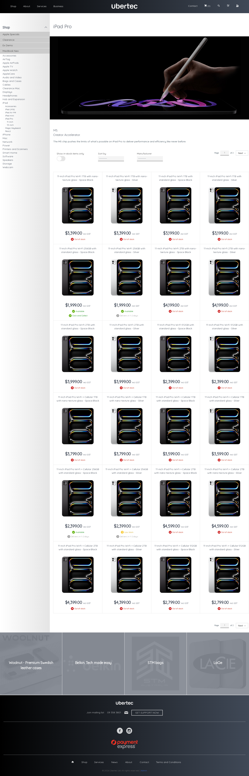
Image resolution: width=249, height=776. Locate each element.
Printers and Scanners (15, 149)
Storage (7, 163)
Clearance (8, 39)
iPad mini (9, 115)
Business (58, 6)
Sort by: (102, 153)
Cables (7, 84)
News (114, 762)
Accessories (9, 55)
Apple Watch (10, 70)
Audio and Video (12, 77)
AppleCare (9, 73)
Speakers (8, 160)
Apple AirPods (11, 62)
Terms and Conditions (168, 762)
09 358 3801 (114, 712)
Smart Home (10, 152)
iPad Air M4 (10, 112)
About (26, 6)
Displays (7, 91)
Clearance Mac (11, 88)
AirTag (6, 59)
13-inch (10, 125)
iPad (5, 102)
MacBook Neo (11, 50)
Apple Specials (11, 34)
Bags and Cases (12, 81)
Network (7, 141)
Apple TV (8, 66)
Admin (144, 770)
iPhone (6, 134)
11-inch (10, 122)
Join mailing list (95, 712)
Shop (13, 6)
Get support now (147, 712)
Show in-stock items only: (70, 153)
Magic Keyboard (13, 128)
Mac (5, 138)
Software (8, 156)
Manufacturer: (144, 153)
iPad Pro (9, 118)
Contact (192, 5)
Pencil (8, 131)
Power (6, 145)
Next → (242, 153)
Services (42, 6)
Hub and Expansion (14, 99)
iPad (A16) (10, 109)
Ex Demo (8, 45)
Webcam (8, 167)
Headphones (10, 95)
